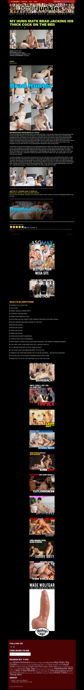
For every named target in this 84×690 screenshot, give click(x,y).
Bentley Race (20, 27)
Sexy (63, 229)
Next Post (69, 234)
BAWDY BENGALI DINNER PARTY (21, 311)
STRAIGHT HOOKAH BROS (19, 313)
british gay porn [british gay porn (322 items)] (38, 664)
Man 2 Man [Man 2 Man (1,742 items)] (21, 670)
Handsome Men (50, 229)
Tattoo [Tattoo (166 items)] (34, 673)
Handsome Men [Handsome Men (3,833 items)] (64, 668)
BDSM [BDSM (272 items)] (32, 662)
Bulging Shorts (39, 229)
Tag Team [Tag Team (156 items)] (30, 673)
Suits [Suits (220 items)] (26, 673)
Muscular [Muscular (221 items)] (37, 671)
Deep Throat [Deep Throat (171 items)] (61, 666)
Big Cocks (16, 229)
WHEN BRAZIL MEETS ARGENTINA (21, 336)
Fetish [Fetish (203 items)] (11, 669)
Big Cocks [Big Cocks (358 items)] (42, 662)
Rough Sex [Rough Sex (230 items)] (47, 671)
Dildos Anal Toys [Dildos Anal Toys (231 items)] (68, 666)
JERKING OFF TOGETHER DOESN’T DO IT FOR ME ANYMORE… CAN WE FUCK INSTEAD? (38, 353)
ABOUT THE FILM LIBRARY (19, 680)
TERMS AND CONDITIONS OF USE (21, 682)
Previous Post (15, 234)
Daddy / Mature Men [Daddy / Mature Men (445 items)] (50, 667)
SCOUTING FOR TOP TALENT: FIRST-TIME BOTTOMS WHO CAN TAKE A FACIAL (34, 319)
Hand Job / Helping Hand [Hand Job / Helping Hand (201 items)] (47, 669)
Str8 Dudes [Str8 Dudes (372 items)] (21, 673)
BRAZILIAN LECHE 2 (17, 330)
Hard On (60, 229)
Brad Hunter (30, 229)
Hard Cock (55, 229)
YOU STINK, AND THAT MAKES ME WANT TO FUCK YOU (27, 350)
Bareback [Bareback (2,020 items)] (25, 662)
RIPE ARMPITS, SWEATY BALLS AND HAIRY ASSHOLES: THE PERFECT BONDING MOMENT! (38, 341)
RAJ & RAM (14, 308)
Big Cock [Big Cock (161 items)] (37, 662)
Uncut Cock (12, 230)
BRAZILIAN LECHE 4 (17, 325)
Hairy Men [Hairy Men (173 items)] (38, 669)
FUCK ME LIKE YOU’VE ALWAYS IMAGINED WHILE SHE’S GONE (30, 355)
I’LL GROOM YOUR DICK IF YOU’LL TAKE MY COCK (26, 347)
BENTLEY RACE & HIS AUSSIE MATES (24, 193)
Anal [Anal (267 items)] (11, 662)
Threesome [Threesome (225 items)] (45, 673)
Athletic (12, 229)
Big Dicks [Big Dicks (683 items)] (50, 663)
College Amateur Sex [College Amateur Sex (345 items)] (54, 664)
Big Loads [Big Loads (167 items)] (19, 664)
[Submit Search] (54, 1)
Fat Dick (44, 229)
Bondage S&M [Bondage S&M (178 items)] (29, 664)
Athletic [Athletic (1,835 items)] (16, 662)
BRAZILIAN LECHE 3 (17, 327)
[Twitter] (11, 647)
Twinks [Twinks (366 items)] (50, 673)
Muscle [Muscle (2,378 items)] (31, 670)
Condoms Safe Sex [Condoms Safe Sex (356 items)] (22, 666)
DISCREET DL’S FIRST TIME (19, 305)
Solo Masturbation (68, 229)
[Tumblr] (14, 647)
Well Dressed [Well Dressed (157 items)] (70, 673)
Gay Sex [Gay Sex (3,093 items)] (30, 668)
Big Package (25, 229)
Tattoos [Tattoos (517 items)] (39, 673)
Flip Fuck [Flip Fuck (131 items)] (15, 669)
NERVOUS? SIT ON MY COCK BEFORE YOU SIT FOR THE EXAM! (30, 358)
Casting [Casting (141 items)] (45, 664)
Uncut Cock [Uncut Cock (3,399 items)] (60, 672)
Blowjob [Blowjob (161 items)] (24, 664)
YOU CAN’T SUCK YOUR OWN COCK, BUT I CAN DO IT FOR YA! (30, 344)
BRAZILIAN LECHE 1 (17, 333)
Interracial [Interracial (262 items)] (12, 671)
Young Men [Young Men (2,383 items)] (16, 674)
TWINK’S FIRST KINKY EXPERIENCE (22, 339)
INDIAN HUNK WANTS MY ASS (20, 316)
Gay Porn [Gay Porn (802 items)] (21, 669)
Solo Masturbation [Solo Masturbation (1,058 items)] (58, 671)
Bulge (35, 229)
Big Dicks (20, 229)
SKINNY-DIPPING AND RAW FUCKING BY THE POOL (26, 322)
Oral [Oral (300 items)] (42, 671)
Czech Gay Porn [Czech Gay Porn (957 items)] (35, 666)
